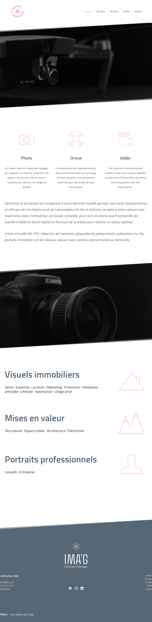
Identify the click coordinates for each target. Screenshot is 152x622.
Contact (138, 11)
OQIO (31, 614)
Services (88, 11)
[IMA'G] (17, 11)
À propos (101, 11)
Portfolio (114, 11)
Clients (126, 11)
